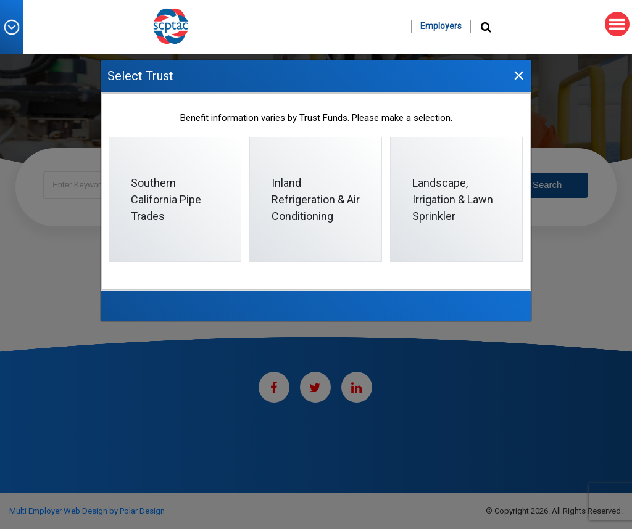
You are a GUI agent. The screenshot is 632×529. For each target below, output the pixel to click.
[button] (16, 27)
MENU (615, 24)
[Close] (518, 75)
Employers (441, 26)
